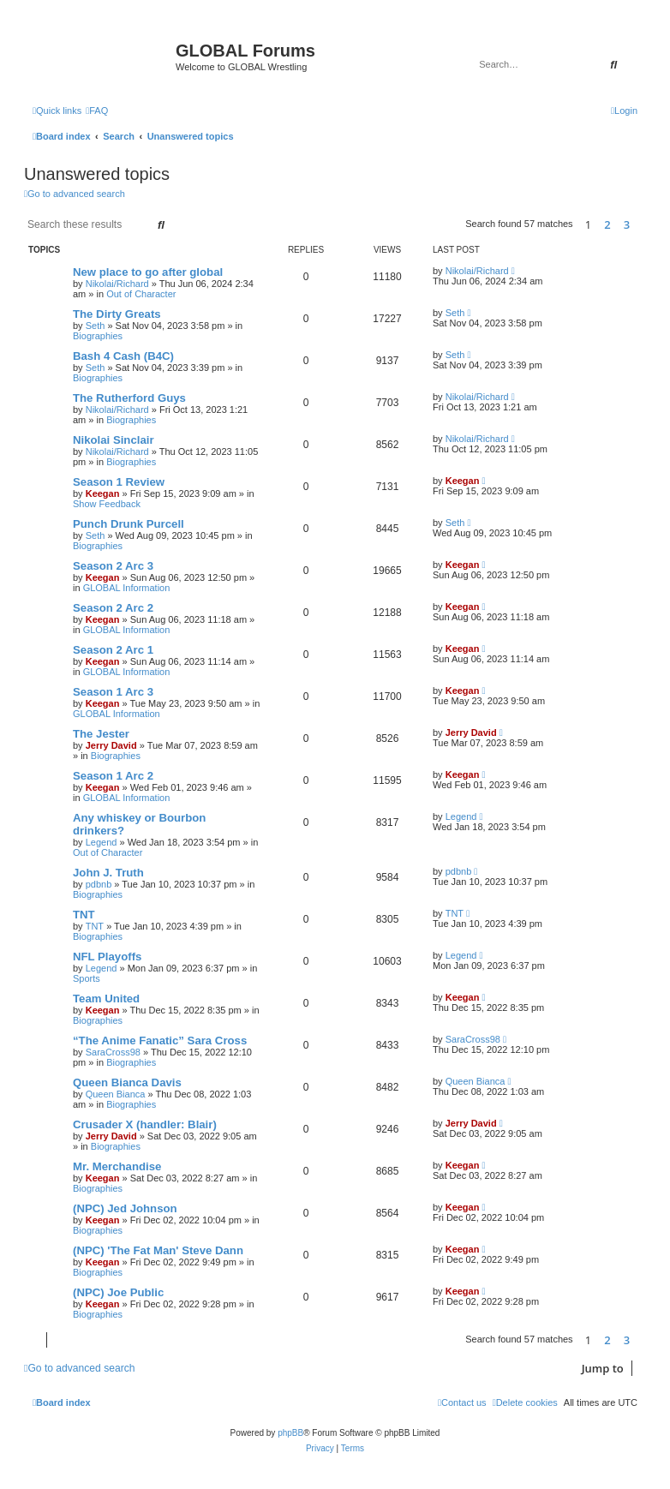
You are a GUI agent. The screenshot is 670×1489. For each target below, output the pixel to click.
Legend (101, 842)
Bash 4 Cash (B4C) (123, 356)
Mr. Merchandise (117, 1166)
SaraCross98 (113, 1052)
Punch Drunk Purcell (128, 523)
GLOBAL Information (126, 588)
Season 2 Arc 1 (113, 649)
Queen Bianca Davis (127, 1082)
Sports (86, 978)
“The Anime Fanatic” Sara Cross (160, 1040)
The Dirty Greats (117, 314)
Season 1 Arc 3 (113, 691)
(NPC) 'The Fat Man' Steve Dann (158, 1250)
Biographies (98, 336)
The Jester (101, 733)
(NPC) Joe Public (118, 1292)
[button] (641, 224)
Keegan (103, 493)
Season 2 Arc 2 (113, 607)
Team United (106, 998)
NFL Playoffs (107, 956)
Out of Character (141, 294)
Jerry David (111, 745)
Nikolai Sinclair (113, 440)
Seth (95, 325)
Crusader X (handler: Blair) (145, 1124)
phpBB (290, 1433)
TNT (84, 914)
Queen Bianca (116, 1094)
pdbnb (99, 884)
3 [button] (627, 224)
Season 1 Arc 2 (113, 775)
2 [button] (607, 224)
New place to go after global (148, 272)
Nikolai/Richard (117, 283)
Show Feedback (107, 504)
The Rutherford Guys (129, 398)
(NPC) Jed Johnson (125, 1208)
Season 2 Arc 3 (113, 565)
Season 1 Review (119, 481)
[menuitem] (97, 110)
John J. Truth (108, 872)
